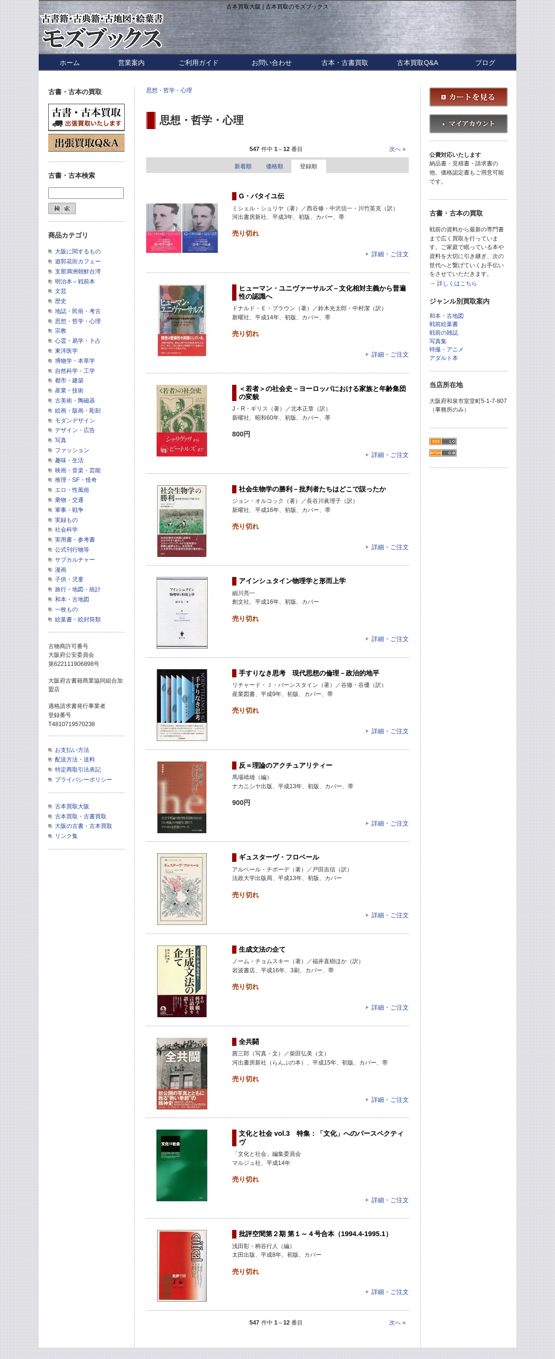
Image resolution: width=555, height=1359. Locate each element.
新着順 (243, 166)
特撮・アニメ (446, 350)
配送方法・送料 (75, 759)
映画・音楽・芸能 (78, 470)
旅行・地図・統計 (78, 589)
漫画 (60, 569)
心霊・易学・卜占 (78, 340)
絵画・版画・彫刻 (78, 410)
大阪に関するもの (78, 251)
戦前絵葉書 (443, 324)
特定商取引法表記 (78, 769)
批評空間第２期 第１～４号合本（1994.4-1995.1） (315, 1234)
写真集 (438, 341)
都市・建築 (69, 380)
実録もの (66, 520)
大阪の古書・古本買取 (83, 826)
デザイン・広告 (75, 430)
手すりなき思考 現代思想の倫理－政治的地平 (309, 673)
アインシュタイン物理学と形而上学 (292, 581)
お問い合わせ (272, 62)
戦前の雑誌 (443, 333)
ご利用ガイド (199, 62)
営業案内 (131, 62)
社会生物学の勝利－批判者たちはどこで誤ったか (312, 489)
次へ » (397, 149)
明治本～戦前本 (75, 281)
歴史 (60, 301)
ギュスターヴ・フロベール (279, 857)
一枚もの (66, 609)
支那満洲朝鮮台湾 (78, 271)
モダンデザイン (75, 420)
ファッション (72, 450)
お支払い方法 (72, 750)
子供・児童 (69, 579)
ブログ (485, 62)
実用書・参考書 (75, 539)
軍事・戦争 (69, 510)
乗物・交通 (69, 500)
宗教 (60, 330)
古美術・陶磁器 (75, 400)
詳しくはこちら (457, 284)
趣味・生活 (69, 460)
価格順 (274, 166)
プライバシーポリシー (83, 779)
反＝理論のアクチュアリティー (285, 765)
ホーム (70, 62)
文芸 (60, 291)
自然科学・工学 (75, 371)
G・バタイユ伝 (261, 196)
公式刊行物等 (72, 549)
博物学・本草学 (75, 361)
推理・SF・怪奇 (76, 480)
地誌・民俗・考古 (78, 311)
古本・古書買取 (344, 62)
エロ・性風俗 (72, 490)
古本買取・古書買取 (81, 816)
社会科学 (66, 529)
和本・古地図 (72, 599)
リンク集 (66, 836)
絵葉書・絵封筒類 (78, 619)
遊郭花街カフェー (78, 261)
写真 (60, 440)
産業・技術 (69, 390)
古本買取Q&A (417, 62)
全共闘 (249, 1041)
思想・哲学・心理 (169, 90)
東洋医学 (66, 351)
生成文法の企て (262, 949)
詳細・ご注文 (390, 254)
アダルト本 (443, 358)
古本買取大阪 (72, 806)
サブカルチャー (75, 559)
